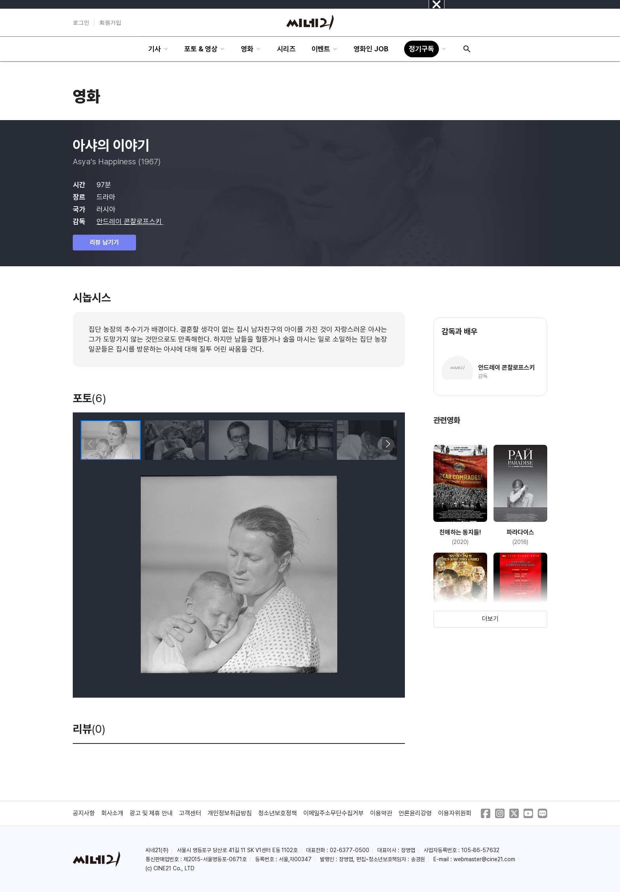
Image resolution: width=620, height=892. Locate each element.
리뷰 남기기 (104, 242)
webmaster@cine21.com (484, 859)
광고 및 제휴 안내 (151, 813)
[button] (387, 444)
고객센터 (190, 813)
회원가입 (110, 22)
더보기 (490, 619)
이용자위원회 (454, 813)
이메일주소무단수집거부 (333, 813)
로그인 (81, 22)
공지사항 (84, 813)
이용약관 (381, 813)
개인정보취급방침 (230, 813)
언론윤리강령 (415, 813)
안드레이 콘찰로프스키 (130, 221)
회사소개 (112, 813)
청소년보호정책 (277, 813)
